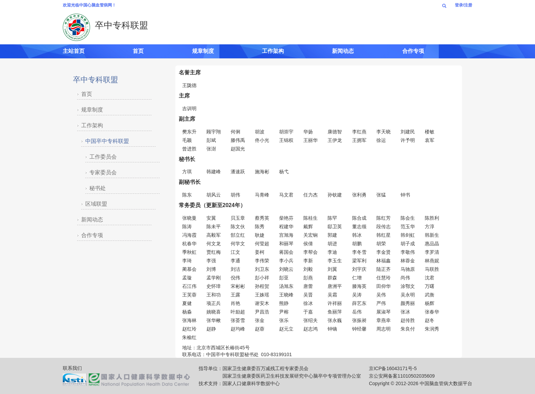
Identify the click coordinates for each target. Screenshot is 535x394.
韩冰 (357, 235)
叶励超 (238, 312)
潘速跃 (238, 171)
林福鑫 (383, 260)
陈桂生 (310, 218)
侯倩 (308, 243)
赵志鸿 (310, 329)
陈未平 (213, 226)
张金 (259, 320)
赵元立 (286, 329)
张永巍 (335, 320)
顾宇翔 (213, 131)
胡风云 (213, 195)
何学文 (238, 243)
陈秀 (259, 226)
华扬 (308, 131)
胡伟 (235, 195)
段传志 (383, 226)
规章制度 (203, 51)
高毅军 (213, 235)
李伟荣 (262, 260)
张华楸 (213, 320)
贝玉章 (238, 218)
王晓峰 (286, 294)
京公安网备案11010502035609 (402, 376)
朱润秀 (432, 329)
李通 (235, 260)
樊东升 (189, 131)
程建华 (286, 226)
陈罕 (332, 218)
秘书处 (97, 188)
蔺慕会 (189, 269)
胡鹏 (357, 243)
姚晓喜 (213, 312)
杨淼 (187, 312)
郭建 (332, 235)
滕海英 (359, 286)
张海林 (189, 320)
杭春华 (189, 243)
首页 (138, 51)
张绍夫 (310, 320)
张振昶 (359, 320)
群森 (332, 277)
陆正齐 (383, 269)
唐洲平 (335, 286)
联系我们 (72, 368)
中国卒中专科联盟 (107, 141)
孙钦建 (335, 195)
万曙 (429, 286)
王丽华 (310, 140)
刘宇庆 (359, 269)
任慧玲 (383, 277)
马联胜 (432, 269)
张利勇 (359, 195)
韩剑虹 (408, 235)
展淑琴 (383, 312)
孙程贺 (262, 286)
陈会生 (408, 218)
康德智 (335, 131)
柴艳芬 (286, 218)
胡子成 (408, 243)
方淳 (429, 226)
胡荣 (381, 243)
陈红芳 (383, 218)
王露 (235, 294)
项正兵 (213, 303)
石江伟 (189, 286)
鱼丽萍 (335, 312)
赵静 (211, 329)
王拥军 (359, 140)
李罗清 (432, 252)
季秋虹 (189, 252)
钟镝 (332, 329)
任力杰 (310, 195)
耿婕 (259, 235)
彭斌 (211, 140)
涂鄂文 (408, 286)
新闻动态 (343, 51)
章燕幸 (383, 320)
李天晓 (383, 131)
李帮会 (310, 252)
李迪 (332, 252)
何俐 (235, 131)
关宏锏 (310, 235)
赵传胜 (408, 320)
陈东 (187, 195)
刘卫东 (262, 269)
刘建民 (408, 131)
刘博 (211, 269)
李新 (308, 260)
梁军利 (359, 260)
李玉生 (335, 260)
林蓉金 (408, 260)
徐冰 (308, 303)
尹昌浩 (262, 312)
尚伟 (405, 277)
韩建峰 (213, 171)
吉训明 (189, 108)
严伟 (381, 303)
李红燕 (359, 131)
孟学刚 (213, 277)
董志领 (359, 226)
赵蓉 (259, 329)
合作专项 (413, 51)
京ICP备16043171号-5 (393, 368)
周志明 (383, 329)
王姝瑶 (262, 294)
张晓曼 (189, 218)
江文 (235, 252)
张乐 (284, 320)
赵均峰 (238, 329)
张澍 (211, 148)
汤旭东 (286, 286)
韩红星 (383, 235)
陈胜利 (432, 218)
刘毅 (308, 269)
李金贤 (383, 252)
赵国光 (238, 148)
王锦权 (286, 140)
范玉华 (408, 226)
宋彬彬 (238, 286)
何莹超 (262, 243)
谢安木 (262, 303)
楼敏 (429, 131)
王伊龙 (335, 140)
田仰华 (383, 286)
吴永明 (408, 294)
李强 (211, 260)
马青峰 (262, 195)
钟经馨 (359, 329)
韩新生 (432, 235)
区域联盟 (96, 204)
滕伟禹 (238, 140)
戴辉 (308, 226)
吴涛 (357, 294)
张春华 (432, 312)
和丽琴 (286, 243)
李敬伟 (408, 252)
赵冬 (429, 320)
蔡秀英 (262, 218)
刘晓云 (286, 269)
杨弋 (284, 171)
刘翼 (332, 269)
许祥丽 (335, 303)
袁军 (429, 140)
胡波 (259, 131)
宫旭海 (286, 235)
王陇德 (189, 85)
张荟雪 (238, 320)
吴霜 (332, 294)
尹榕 (284, 312)
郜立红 (238, 235)
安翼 (211, 218)
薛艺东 (359, 303)
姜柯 (259, 252)
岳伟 (357, 312)
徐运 (381, 140)
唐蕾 (308, 286)
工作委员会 (103, 157)
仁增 (357, 277)
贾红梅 (213, 252)
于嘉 (308, 312)
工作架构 (273, 51)
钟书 (405, 195)
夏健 (187, 303)
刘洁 (235, 269)
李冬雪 (359, 252)
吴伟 (381, 294)
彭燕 (308, 277)
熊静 (284, 303)
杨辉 (429, 303)
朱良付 (408, 329)
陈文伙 (238, 226)
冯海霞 (189, 235)
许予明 (408, 140)
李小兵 (286, 260)
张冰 (405, 312)
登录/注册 (463, 5)
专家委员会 (103, 172)
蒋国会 (286, 252)
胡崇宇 (286, 131)
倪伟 (235, 277)
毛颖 (187, 140)
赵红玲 (189, 329)
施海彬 (262, 171)
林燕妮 (432, 260)
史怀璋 (213, 286)
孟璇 (187, 277)
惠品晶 (432, 243)
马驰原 (408, 269)
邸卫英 (335, 226)
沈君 (429, 277)
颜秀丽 (408, 303)
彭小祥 (262, 277)
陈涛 (187, 226)
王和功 (213, 294)
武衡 (429, 294)
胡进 (332, 243)
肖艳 (235, 303)
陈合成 (359, 218)
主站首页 (74, 51)
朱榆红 (189, 337)
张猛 (381, 195)
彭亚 (284, 277)
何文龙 (213, 243)
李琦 (187, 260)
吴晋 (308, 294)
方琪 (187, 171)
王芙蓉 (189, 294)
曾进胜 (189, 148)
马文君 (286, 195)
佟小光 (262, 140)
